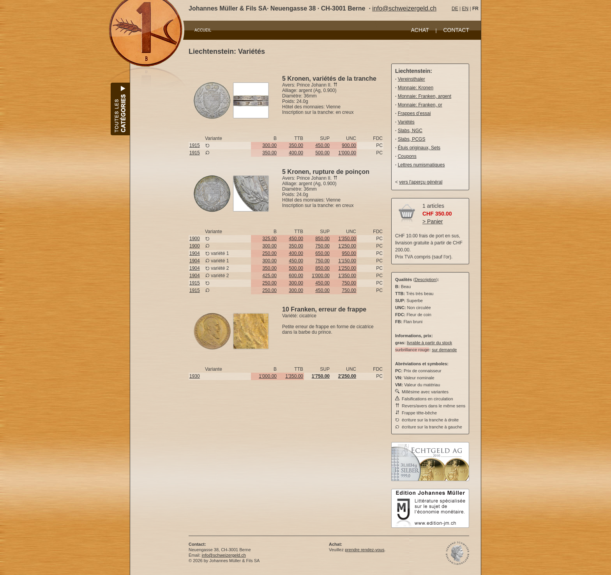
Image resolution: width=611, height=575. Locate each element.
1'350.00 (347, 238)
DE (455, 8)
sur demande (444, 349)
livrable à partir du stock (429, 342)
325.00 (269, 238)
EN (465, 8)
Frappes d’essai (414, 113)
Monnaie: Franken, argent (424, 96)
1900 (194, 238)
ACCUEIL (202, 30)
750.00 (322, 246)
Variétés (406, 122)
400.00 (296, 153)
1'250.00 (347, 246)
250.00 (269, 253)
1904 (194, 253)
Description (425, 279)
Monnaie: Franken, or (420, 105)
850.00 (322, 238)
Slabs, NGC (410, 130)
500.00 (322, 153)
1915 (194, 145)
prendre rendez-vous (365, 549)
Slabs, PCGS (412, 139)
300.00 (269, 145)
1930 (194, 376)
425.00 (269, 275)
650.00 (322, 253)
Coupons (407, 156)
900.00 (349, 145)
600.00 (296, 275)
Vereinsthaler (411, 79)
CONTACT (456, 30)
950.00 (349, 253)
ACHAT (420, 30)
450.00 (322, 145)
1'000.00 (347, 153)
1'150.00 (347, 261)
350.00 (296, 145)
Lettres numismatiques (421, 165)
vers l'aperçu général (420, 182)
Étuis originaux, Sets (419, 147)
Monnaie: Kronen (415, 87)
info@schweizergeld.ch (404, 8)
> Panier (432, 221)
